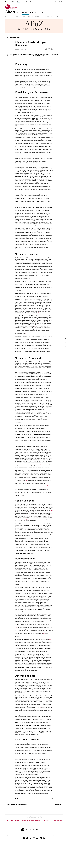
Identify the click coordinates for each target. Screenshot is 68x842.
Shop (6, 16)
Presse (39, 835)
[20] (36, 606)
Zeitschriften (11, 16)
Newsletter (26, 835)
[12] (48, 459)
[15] (48, 485)
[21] (16, 626)
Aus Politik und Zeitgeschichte (20, 16)
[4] (48, 274)
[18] (38, 520)
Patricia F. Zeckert (20, 48)
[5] (34, 305)
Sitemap (20, 835)
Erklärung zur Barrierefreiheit (56, 835)
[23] (50, 639)
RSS (31, 835)
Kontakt (34, 835)
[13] (41, 464)
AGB (7, 820)
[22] (44, 633)
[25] (31, 750)
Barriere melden (45, 835)
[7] (41, 321)
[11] (51, 438)
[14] (26, 480)
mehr (50, 1)
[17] (26, 519)
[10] (20, 352)
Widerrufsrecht (46, 820)
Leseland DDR (43, 16)
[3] (33, 238)
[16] (52, 510)
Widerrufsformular (57, 820)
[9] (25, 333)
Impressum (8, 835)
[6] (38, 312)
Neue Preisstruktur (15, 820)
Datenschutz (14, 835)
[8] (34, 326)
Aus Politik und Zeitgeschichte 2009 (33, 16)
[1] (39, 97)
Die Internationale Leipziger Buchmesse (54, 16)
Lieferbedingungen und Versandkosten (31, 820)
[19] (27, 551)
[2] (17, 125)
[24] (40, 707)
